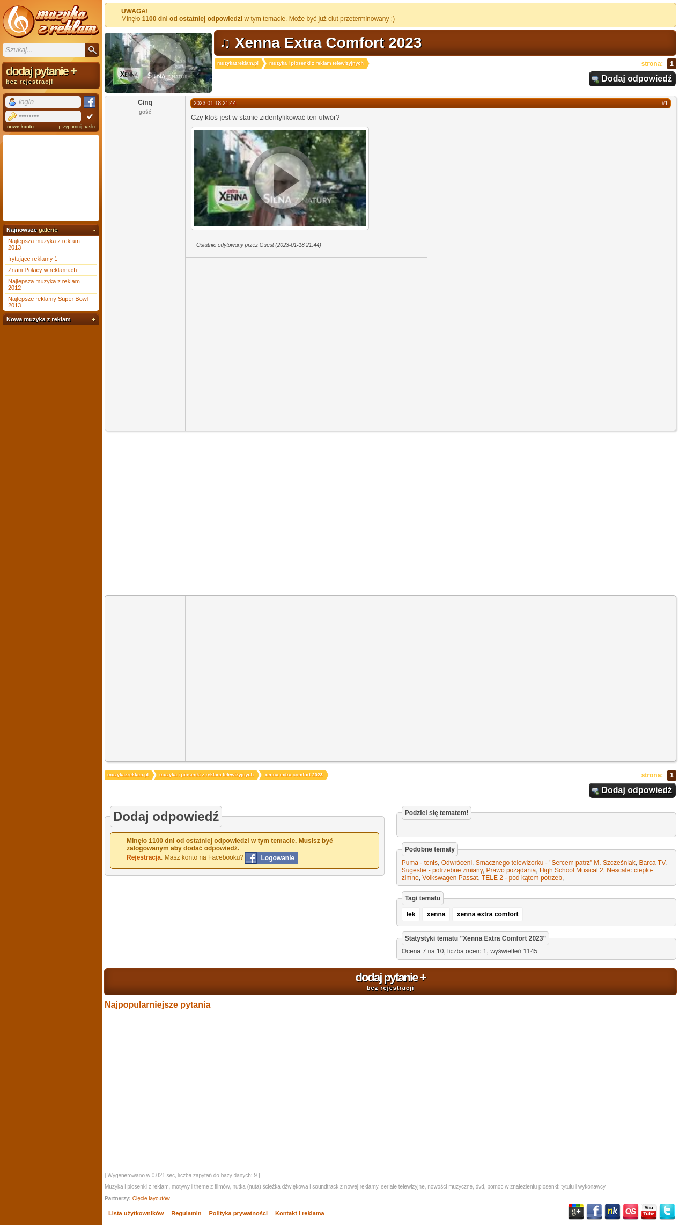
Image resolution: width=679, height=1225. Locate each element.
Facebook (594, 1212)
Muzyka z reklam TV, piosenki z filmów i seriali (51, 21)
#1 (665, 103)
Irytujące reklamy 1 (32, 258)
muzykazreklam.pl (238, 63)
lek (411, 914)
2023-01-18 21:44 (215, 103)
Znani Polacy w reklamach (42, 270)
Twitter (667, 1212)
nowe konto (20, 126)
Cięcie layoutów (151, 1198)
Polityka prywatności (238, 1213)
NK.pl (612, 1212)
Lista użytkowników (136, 1213)
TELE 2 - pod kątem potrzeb (522, 878)
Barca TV (652, 863)
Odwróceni (456, 863)
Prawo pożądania (511, 870)
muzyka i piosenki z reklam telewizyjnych (316, 63)
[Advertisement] (276, 335)
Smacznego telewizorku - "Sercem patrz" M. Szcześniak (556, 863)
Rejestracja (144, 857)
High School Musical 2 (571, 870)
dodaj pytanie (390, 981)
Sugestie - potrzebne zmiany (442, 870)
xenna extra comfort (488, 914)
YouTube (649, 1212)
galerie (48, 229)
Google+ (576, 1212)
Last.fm (631, 1212)
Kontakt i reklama (299, 1213)
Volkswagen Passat (450, 878)
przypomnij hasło (76, 126)
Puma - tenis (420, 863)
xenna (436, 914)
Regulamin (186, 1213)
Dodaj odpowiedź (636, 78)
